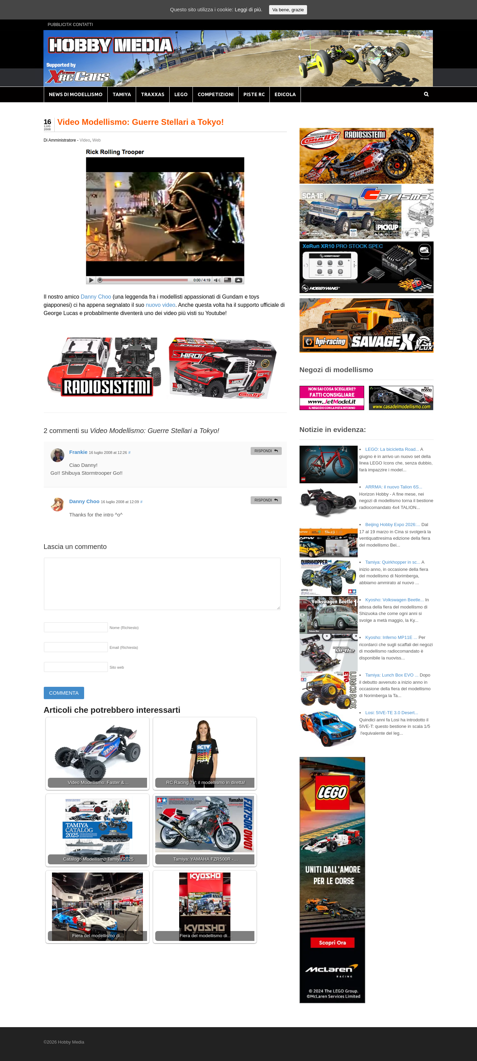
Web (96, 140)
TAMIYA (121, 94)
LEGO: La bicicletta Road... (393, 449)
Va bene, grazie (288, 9)
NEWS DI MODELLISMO (76, 94)
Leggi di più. (248, 9)
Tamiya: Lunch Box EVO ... (392, 675)
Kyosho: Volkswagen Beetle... (395, 599)
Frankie (78, 452)
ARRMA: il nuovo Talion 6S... (394, 486)
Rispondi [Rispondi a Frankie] (263, 451)
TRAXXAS (152, 94)
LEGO (181, 94)
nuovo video (160, 305)
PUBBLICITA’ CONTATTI (70, 24)
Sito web (117, 667)
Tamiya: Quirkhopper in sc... (393, 562)
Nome (124, 628)
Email (124, 647)
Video (85, 140)
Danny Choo (96, 297)
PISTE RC (254, 94)
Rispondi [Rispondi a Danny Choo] (263, 500)
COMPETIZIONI (216, 94)
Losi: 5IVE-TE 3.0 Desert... (392, 712)
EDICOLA (285, 94)
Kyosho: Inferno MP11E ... (392, 637)
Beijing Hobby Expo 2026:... (393, 524)
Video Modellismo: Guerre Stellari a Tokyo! (140, 122)
